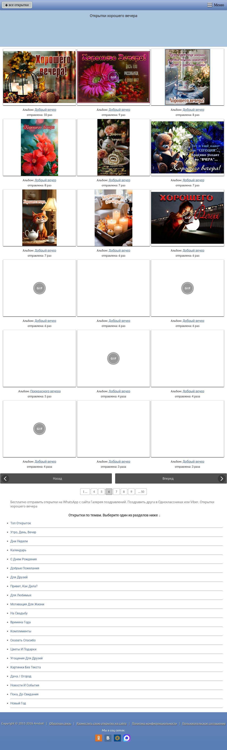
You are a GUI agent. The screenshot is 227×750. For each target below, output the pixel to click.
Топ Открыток (20, 523)
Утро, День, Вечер (23, 532)
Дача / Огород (20, 676)
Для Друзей (19, 577)
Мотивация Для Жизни (27, 604)
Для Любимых (20, 595)
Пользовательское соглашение (204, 723)
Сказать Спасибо (23, 640)
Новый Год (18, 703)
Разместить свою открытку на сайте (102, 723)
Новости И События (24, 685)
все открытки (17, 5)
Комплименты (20, 631)
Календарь (18, 550)
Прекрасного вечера (45, 391)
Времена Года (20, 622)
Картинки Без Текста (25, 667)
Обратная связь (60, 723)
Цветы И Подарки (23, 649)
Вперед (167, 478)
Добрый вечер (45, 109)
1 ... (85, 492)
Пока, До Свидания (24, 694)
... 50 (141, 492)
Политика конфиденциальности (154, 723)
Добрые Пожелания (24, 568)
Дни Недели (19, 541)
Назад (57, 478)
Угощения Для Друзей (26, 658)
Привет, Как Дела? (24, 586)
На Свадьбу (19, 613)
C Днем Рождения (23, 559)
